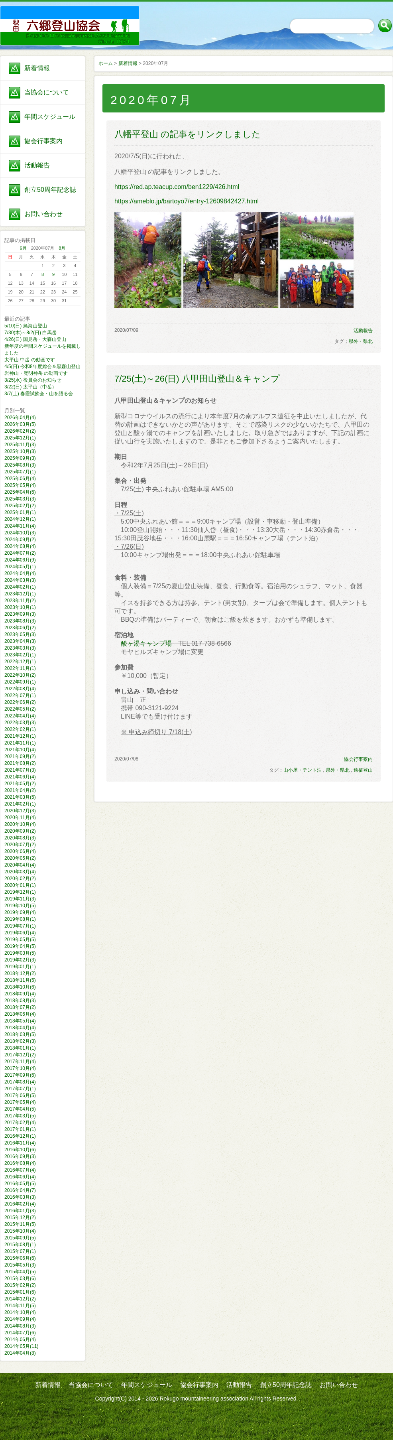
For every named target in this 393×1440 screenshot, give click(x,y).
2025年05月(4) (20, 485)
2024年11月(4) (20, 526)
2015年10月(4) (20, 1231)
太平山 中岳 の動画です (29, 359)
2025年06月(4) (20, 478)
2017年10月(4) (20, 1068)
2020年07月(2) (20, 844)
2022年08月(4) (20, 688)
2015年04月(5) (20, 1272)
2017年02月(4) (20, 1122)
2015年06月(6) (20, 1258)
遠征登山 (363, 770)
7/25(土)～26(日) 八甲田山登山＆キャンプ (197, 379)
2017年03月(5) (20, 1116)
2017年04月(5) (20, 1109)
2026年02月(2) (20, 431)
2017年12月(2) (20, 1055)
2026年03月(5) (20, 424)
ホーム (105, 63)
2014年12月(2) (20, 1299)
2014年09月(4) (20, 1319)
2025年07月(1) (20, 472)
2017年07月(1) (20, 1088)
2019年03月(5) (20, 953)
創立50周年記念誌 (50, 189)
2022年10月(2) (20, 675)
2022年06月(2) (20, 702)
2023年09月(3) (20, 614)
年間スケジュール (49, 116)
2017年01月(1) (20, 1129)
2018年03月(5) (20, 1034)
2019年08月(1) (20, 919)
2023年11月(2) (20, 600)
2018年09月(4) (20, 994)
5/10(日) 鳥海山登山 (25, 326)
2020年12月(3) (20, 811)
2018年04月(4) (20, 1027)
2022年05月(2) (20, 709)
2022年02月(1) (20, 729)
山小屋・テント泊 (302, 770)
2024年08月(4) (20, 546)
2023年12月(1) (20, 594)
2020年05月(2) (20, 858)
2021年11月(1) (20, 743)
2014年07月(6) (20, 1333)
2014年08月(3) (20, 1326)
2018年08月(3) (20, 1000)
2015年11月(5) (20, 1224)
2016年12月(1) (20, 1136)
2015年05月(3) (20, 1265)
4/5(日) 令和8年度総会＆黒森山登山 (42, 366)
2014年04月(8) (20, 1353)
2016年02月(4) (20, 1204)
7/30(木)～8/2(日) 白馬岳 (30, 332)
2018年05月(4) (20, 1021)
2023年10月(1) (20, 607)
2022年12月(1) (20, 661)
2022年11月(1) (20, 668)
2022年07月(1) (20, 695)
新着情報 (37, 68)
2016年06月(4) (20, 1177)
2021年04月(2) (20, 790)
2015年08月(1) (20, 1244)
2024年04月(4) (20, 573)
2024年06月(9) (20, 560)
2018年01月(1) (20, 1048)
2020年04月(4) (20, 865)
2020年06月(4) (20, 851)
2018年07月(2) (20, 1007)
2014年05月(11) (21, 1346)
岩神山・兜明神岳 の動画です (36, 373)
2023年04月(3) (20, 641)
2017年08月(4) (20, 1082)
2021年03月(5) (20, 797)
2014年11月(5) (20, 1305)
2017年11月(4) (20, 1061)
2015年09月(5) (20, 1238)
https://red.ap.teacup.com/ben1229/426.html (176, 186)
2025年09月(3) (20, 458)
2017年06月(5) (20, 1095)
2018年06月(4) (20, 1014)
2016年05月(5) (20, 1183)
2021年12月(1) (20, 736)
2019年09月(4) (20, 912)
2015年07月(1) (20, 1251)
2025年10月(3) (20, 451)
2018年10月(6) (20, 987)
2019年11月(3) (20, 899)
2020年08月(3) (20, 838)
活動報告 (37, 165)
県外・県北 (361, 341)
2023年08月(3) (20, 621)
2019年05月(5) (20, 939)
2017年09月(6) (20, 1075)
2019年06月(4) (20, 933)
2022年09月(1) (20, 682)
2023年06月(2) (20, 627)
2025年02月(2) (20, 505)
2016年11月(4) (20, 1143)
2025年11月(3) (20, 444)
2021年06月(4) (20, 777)
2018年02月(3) (20, 1041)
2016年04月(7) (20, 1190)
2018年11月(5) (20, 980)
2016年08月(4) (20, 1163)
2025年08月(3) (20, 465)
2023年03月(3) (20, 648)
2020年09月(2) (20, 831)
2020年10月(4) (20, 824)
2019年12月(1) (20, 892)
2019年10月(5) (20, 905)
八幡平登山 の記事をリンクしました (187, 134)
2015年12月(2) (20, 1217)
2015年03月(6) (20, 1278)
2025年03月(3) (20, 499)
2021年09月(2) (20, 756)
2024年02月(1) (20, 587)
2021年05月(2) (20, 783)
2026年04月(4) (20, 417)
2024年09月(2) (20, 539)
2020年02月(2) (20, 878)
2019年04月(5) (20, 946)
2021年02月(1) (20, 804)
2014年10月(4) (20, 1312)
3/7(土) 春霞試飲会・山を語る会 (38, 393)
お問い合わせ (43, 214)
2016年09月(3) (20, 1156)
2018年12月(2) (20, 973)
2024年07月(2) (20, 553)
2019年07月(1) (20, 926)
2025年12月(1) (20, 438)
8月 (62, 248)
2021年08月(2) (20, 763)
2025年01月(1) (20, 512)
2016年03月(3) (20, 1197)
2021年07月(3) (20, 770)
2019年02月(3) (20, 960)
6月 (23, 248)
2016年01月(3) (20, 1210)
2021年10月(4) (20, 750)
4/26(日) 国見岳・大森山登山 (35, 339)
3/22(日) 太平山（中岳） (30, 387)
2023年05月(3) (20, 634)
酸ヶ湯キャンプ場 (146, 643)
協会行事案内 (43, 141)
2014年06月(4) (20, 1339)
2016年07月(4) (20, 1170)
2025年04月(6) (20, 492)
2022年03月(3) (20, 722)
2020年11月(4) (20, 817)
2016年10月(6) (20, 1149)
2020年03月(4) (20, 872)
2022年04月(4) (20, 716)
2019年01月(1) (20, 966)
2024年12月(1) (20, 519)
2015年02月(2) (20, 1285)
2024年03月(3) (20, 580)
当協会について (46, 92)
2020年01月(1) (20, 885)
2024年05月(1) (20, 566)
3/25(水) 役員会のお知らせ (32, 380)
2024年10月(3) (20, 533)
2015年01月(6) (20, 1292)
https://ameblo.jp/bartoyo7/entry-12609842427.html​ (186, 201)
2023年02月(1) (20, 655)
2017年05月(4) (20, 1102)
